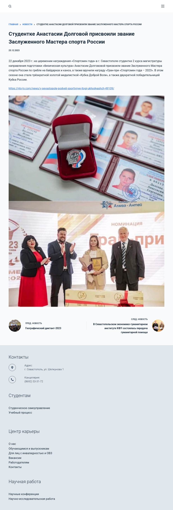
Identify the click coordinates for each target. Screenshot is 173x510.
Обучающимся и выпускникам (29, 448)
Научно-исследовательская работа (32, 499)
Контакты (15, 467)
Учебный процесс (20, 412)
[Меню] (162, 6)
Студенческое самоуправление (29, 408)
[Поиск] (10, 6)
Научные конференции (24, 494)
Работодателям (19, 462)
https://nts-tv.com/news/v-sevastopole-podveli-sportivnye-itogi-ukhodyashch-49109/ (61, 88)
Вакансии (15, 458)
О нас (12, 444)
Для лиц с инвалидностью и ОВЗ (30, 453)
